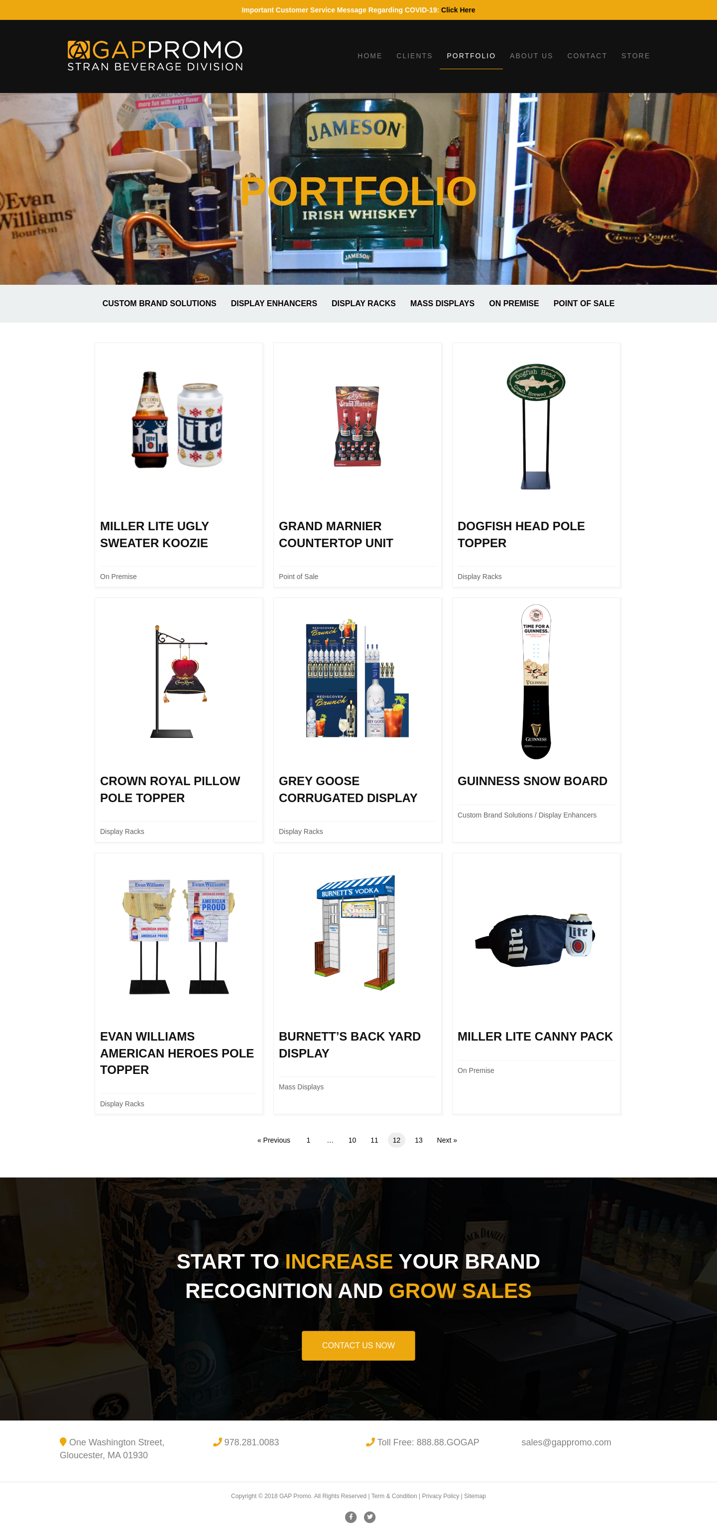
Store (635, 56)
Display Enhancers (274, 303)
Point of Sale (584, 303)
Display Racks (364, 303)
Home (370, 56)
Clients (414, 56)
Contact (587, 56)
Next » (447, 1140)
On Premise (514, 303)
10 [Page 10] (353, 1140)
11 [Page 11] (374, 1140)
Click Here (458, 10)
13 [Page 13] (419, 1140)
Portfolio (471, 56)
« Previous (273, 1140)
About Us (531, 56)
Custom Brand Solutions (160, 303)
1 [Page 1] (309, 1140)
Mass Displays (442, 303)
